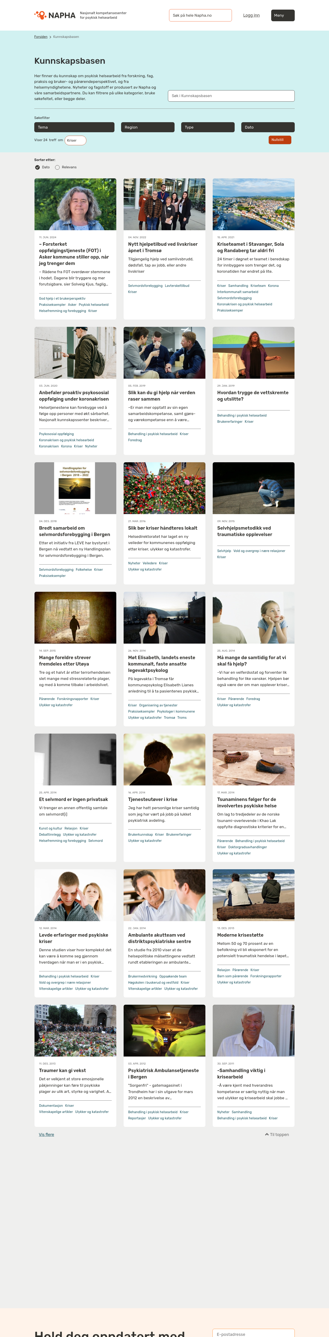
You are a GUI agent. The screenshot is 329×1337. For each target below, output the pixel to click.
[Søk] (224, 15)
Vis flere (46, 1134)
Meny (283, 15)
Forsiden (41, 37)
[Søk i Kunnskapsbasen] (226, 96)
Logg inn (251, 15)
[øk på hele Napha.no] (196, 15)
